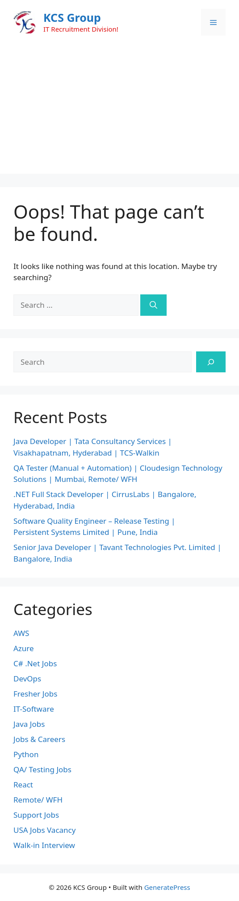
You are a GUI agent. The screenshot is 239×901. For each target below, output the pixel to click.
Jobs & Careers (39, 739)
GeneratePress (167, 887)
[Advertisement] (119, 111)
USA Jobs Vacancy (44, 830)
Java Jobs (29, 724)
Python (25, 754)
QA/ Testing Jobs (42, 769)
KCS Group (72, 17)
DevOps (27, 678)
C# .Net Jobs (35, 663)
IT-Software (33, 709)
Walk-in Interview (44, 845)
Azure (23, 648)
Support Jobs (36, 815)
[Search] (153, 305)
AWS (21, 633)
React (23, 784)
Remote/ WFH (38, 800)
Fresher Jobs (35, 694)
